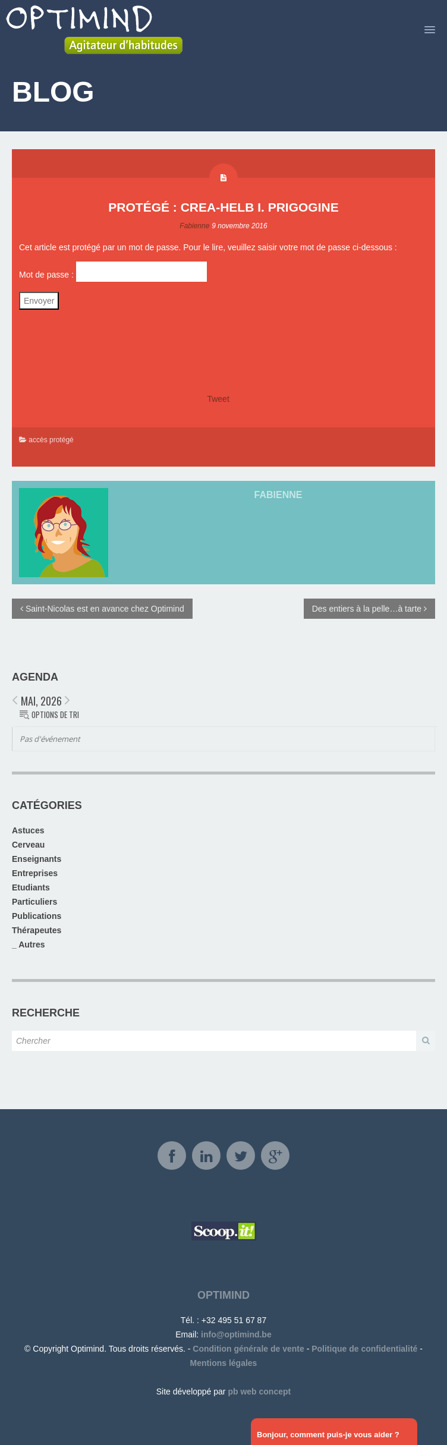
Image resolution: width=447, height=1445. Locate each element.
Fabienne (194, 226)
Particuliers (34, 901)
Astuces (28, 830)
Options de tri (55, 714)
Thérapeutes (36, 930)
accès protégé (51, 440)
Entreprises (35, 873)
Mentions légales (223, 1363)
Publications (36, 916)
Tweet (218, 399)
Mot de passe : (113, 272)
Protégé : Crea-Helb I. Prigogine (223, 207)
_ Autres (28, 944)
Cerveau (28, 844)
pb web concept (259, 1391)
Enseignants (36, 859)
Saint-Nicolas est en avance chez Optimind (102, 608)
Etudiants (31, 887)
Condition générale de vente (248, 1348)
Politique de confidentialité (364, 1348)
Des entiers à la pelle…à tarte (369, 608)
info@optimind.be (236, 1334)
